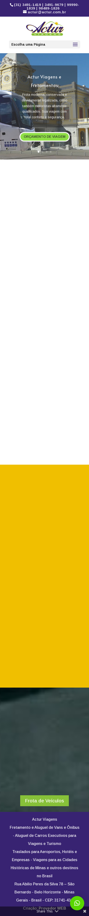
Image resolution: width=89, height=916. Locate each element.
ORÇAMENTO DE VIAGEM (45, 138)
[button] (77, 903)
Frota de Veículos (44, 800)
